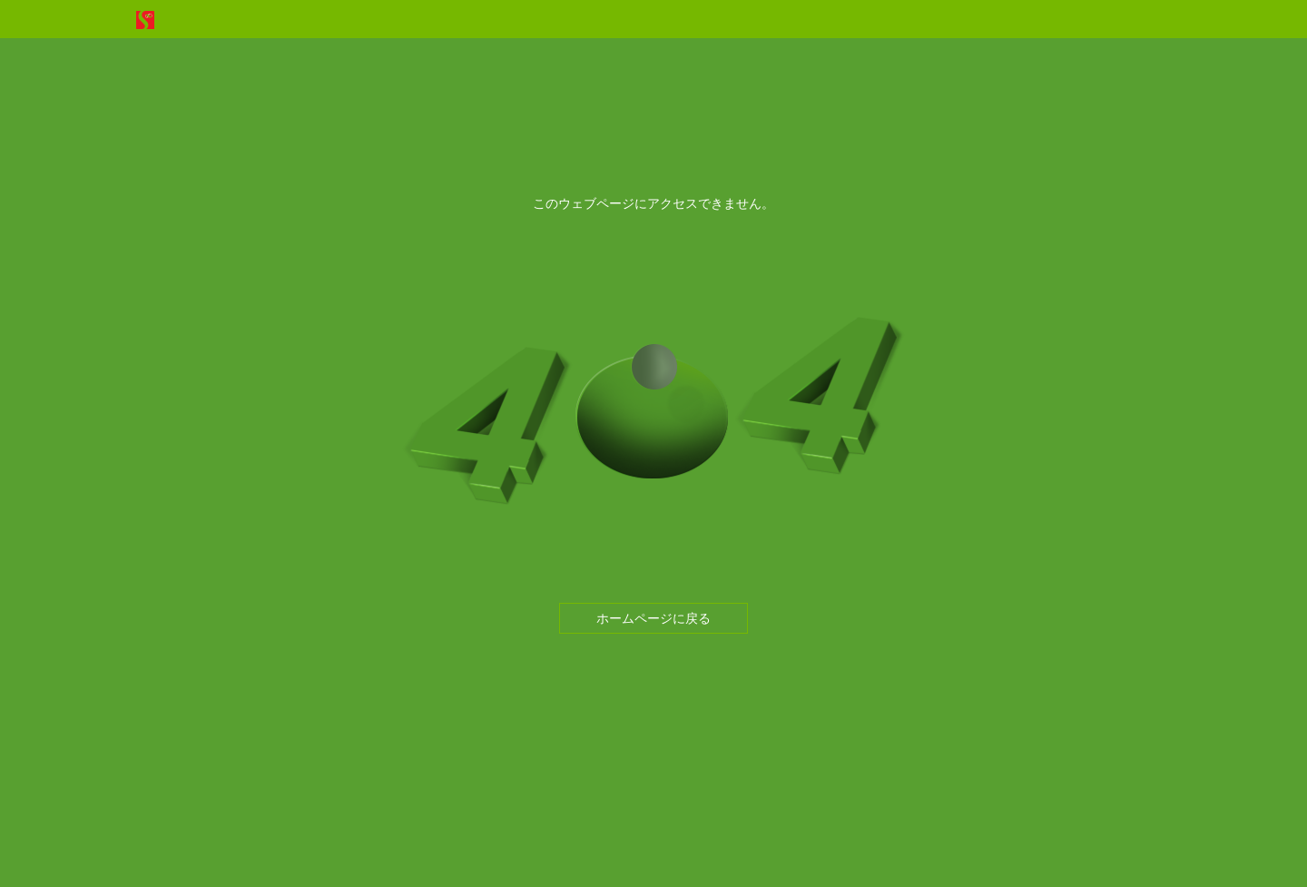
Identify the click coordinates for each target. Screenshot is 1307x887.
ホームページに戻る (653, 618)
